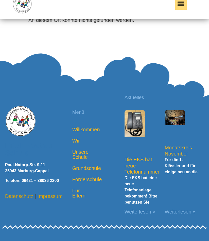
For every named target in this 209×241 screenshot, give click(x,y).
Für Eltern (78, 193)
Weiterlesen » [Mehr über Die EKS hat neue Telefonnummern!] (140, 212)
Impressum (49, 196)
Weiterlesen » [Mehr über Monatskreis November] (180, 212)
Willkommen (83, 129)
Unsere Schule (80, 154)
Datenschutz (19, 196)
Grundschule (83, 168)
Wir (76, 141)
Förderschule (83, 179)
